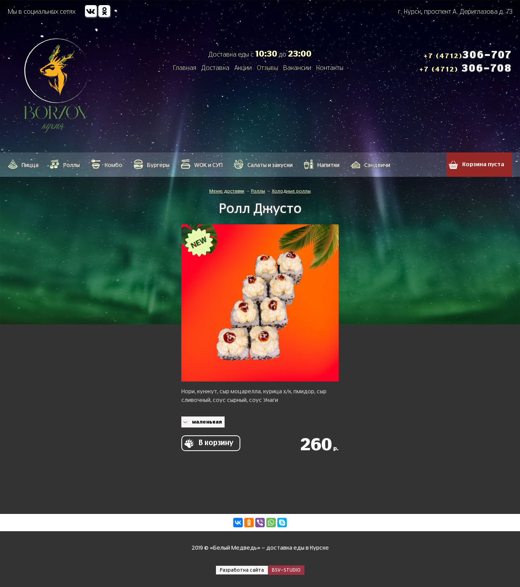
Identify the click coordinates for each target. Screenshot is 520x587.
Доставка (215, 68)
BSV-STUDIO (286, 570)
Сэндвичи (377, 165)
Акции (243, 68)
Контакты (329, 68)
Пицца (30, 165)
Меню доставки (226, 191)
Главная (184, 68)
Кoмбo (113, 165)
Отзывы (267, 68)
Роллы (71, 165)
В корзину (216, 443)
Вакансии (297, 68)
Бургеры (158, 165)
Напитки (328, 165)
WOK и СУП (208, 165)
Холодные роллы (291, 191)
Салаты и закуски (270, 165)
